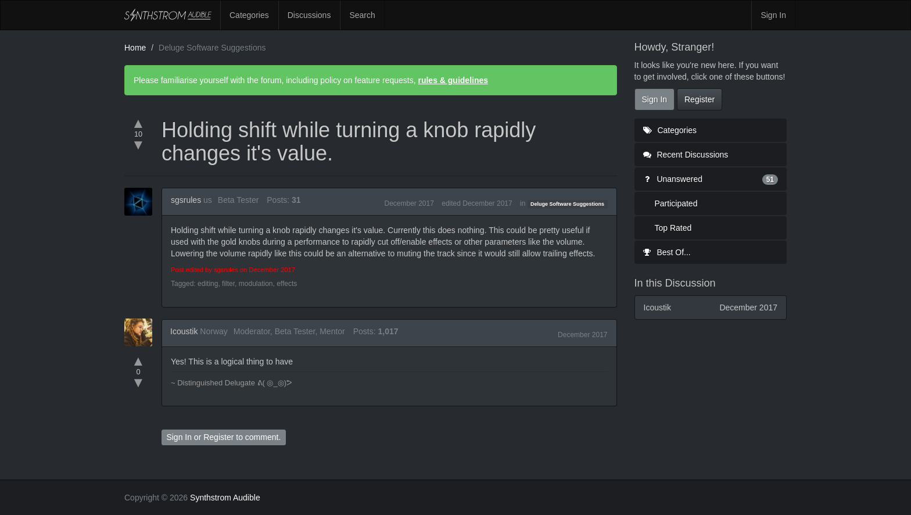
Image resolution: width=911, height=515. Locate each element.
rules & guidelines (453, 80)
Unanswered (711, 179)
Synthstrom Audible (167, 15)
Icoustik (184, 331)
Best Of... (667, 252)
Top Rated (673, 228)
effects (287, 284)
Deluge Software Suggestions (567, 204)
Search (362, 15)
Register (218, 437)
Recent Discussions (686, 154)
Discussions (309, 15)
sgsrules (186, 200)
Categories (249, 15)
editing (208, 284)
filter (228, 284)
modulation (256, 284)
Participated (676, 203)
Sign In (773, 15)
